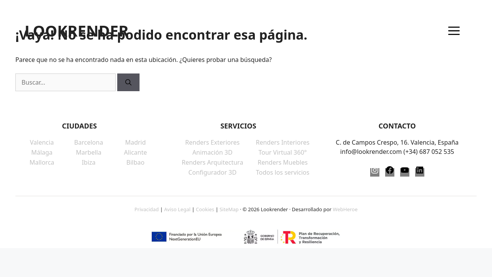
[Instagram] (374, 172)
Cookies (205, 209)
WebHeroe (345, 209)
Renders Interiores (282, 142)
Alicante (135, 152)
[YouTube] (404, 172)
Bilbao (135, 162)
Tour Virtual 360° (282, 152)
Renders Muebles (283, 162)
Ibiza (89, 162)
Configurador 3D (212, 172)
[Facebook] (389, 172)
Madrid (135, 142)
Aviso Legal (177, 209)
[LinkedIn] (419, 172)
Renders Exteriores (212, 142)
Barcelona (88, 142)
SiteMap (229, 209)
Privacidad (147, 209)
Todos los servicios (282, 172)
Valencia (42, 142)
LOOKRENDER (76, 31)
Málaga (41, 152)
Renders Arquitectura (212, 162)
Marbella (88, 152)
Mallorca (42, 162)
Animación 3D (212, 152)
